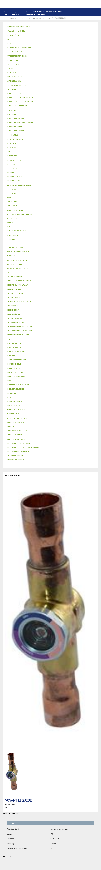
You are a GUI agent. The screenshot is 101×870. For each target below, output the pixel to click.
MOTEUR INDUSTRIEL (12, 41)
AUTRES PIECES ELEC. (54, 51)
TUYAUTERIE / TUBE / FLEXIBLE (24, 88)
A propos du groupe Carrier (21, 12)
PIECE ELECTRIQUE (49, 41)
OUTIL (51, 96)
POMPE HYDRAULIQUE (12, 54)
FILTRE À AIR (36, 80)
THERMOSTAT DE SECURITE (33, 51)
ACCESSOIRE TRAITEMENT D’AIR (16, 80)
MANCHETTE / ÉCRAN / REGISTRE (16, 83)
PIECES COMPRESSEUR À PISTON (45, 22)
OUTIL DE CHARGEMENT (13, 30)
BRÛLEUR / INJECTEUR (64, 96)
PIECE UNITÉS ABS (11, 99)
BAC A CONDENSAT (40, 72)
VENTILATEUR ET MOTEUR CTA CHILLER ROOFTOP (22, 38)
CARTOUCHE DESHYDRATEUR (15, 67)
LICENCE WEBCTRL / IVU (13, 85)
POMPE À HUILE (44, 59)
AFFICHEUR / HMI (43, 28)
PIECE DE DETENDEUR (12, 70)
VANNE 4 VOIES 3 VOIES (63, 75)
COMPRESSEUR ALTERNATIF (34, 14)
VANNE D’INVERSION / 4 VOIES (39, 67)
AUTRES (7, 88)
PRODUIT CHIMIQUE (45, 88)
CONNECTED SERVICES (12, 51)
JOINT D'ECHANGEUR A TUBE (15, 35)
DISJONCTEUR (44, 46)
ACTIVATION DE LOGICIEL (34, 85)
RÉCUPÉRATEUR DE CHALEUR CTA (43, 83)
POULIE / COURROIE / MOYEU (15, 91)
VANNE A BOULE (23, 77)
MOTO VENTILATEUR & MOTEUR (39, 35)
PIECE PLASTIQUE (57, 70)
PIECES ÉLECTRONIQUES (13, 25)
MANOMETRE (53, 99)
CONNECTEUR (67, 49)
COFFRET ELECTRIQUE (12, 46)
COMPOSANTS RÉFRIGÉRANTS (15, 62)
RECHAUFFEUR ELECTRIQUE (49, 49)
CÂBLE (62, 43)
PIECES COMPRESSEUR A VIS (15, 20)
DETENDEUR (56, 67)
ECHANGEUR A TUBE (40, 33)
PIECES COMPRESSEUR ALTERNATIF (17, 22)
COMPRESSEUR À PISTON (44, 17)
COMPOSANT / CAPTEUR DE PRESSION (43, 62)
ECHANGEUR (64, 30)
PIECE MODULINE (27, 99)
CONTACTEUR (32, 43)
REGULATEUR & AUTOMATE (62, 28)
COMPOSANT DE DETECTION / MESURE (38, 30)
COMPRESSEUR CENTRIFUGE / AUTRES (18, 17)
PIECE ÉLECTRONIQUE (14, 318)
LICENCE (61, 83)
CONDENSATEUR (67, 46)
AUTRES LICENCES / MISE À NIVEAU (60, 85)
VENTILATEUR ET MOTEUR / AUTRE (56, 38)
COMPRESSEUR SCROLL (13, 14)
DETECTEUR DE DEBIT (12, 64)
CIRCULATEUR (46, 54)
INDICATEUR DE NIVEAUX (44, 91)
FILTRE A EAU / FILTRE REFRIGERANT (18, 96)
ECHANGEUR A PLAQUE (22, 33)
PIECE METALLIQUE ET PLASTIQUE (36, 70)
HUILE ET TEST (54, 56)
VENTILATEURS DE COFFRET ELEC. (17, 49)
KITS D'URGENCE (40, 96)
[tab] (50, 101)
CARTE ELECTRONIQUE (33, 25)
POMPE (66, 51)
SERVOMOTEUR (9, 77)
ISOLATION (29, 75)
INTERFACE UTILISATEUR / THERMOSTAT (19, 28)
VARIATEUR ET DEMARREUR (14, 43)
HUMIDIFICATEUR (50, 80)
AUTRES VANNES (58, 77)
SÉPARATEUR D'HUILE (28, 59)
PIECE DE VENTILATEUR (31, 41)
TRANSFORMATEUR (30, 46)
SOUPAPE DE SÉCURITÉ (31, 64)
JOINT (30, 91)
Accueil (6, 12)
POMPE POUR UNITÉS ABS (37, 56)
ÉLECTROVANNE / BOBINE (40, 77)
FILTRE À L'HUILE (10, 59)
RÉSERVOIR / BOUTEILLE (13, 75)
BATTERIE (8, 33)
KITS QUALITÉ (41, 99)
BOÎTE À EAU (54, 72)
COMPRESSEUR (38, 12)
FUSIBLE (55, 46)
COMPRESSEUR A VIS (54, 12)
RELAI (41, 43)
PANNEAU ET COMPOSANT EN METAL (17, 72)
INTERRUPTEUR (52, 43)
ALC (56, 30)
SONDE (34, 49)
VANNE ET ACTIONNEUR (44, 75)
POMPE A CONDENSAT (31, 54)
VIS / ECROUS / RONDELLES (38, 93)
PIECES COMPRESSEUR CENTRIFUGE (41, 20)
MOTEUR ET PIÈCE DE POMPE (15, 56)
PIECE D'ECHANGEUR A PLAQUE (61, 33)
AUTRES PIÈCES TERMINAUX (15, 93)
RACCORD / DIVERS (63, 91)
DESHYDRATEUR (48, 64)
